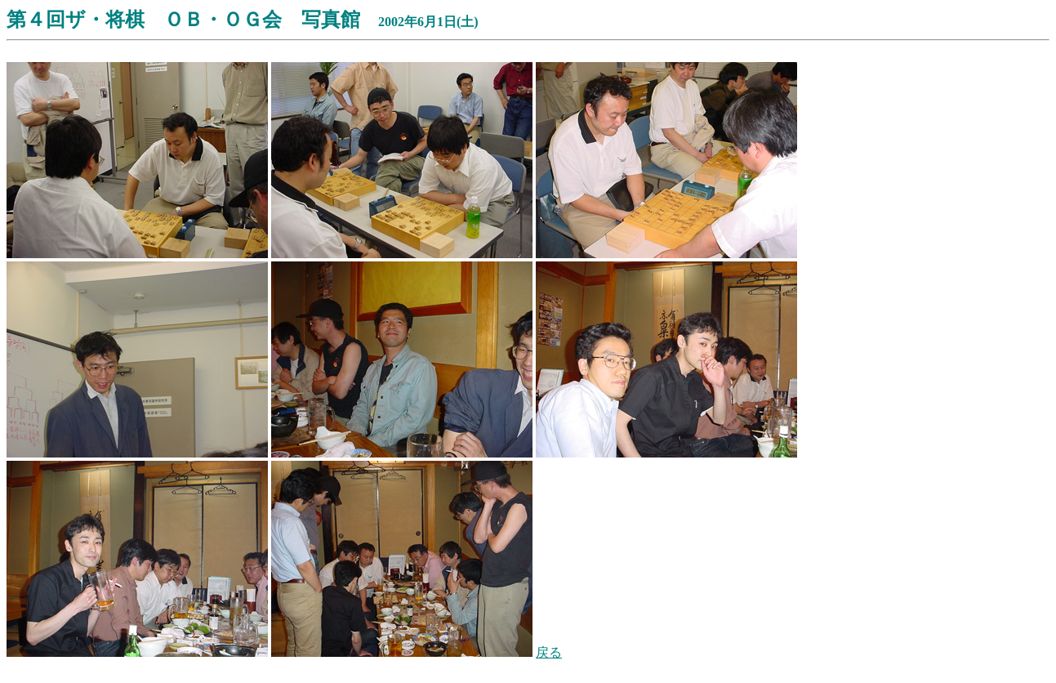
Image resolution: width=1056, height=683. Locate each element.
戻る (549, 652)
